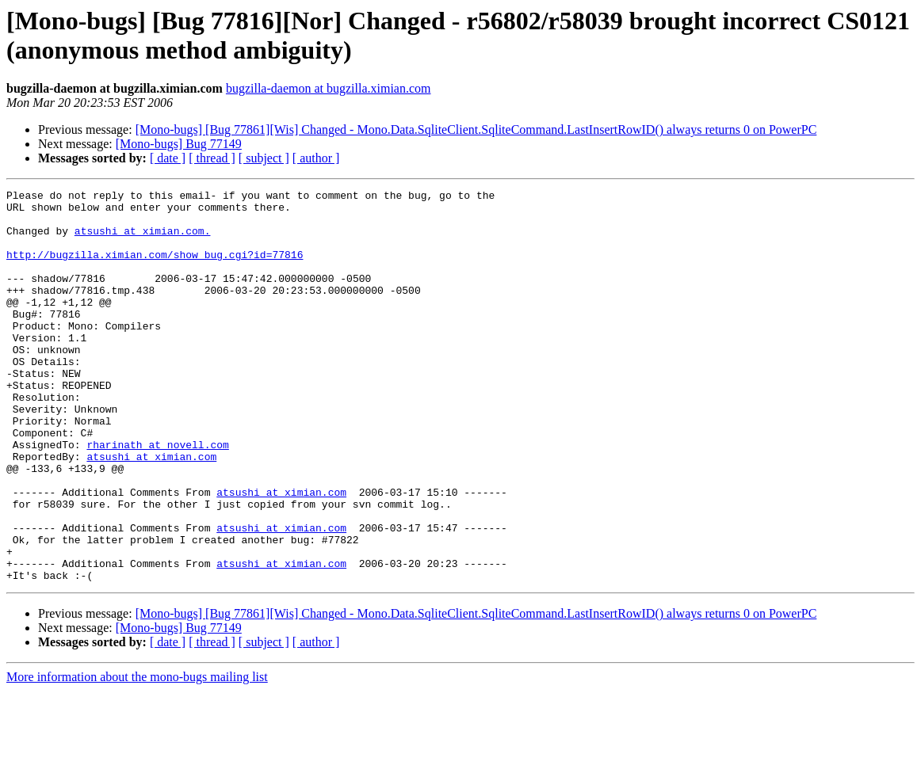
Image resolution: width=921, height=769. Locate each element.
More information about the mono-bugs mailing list (137, 755)
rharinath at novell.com (157, 496)
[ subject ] (264, 158)
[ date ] (167, 158)
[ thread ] (212, 158)
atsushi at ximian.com (151, 511)
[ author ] (316, 158)
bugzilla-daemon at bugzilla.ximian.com (328, 88)
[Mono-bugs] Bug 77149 (179, 143)
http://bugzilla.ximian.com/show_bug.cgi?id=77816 (154, 268)
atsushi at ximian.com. (143, 240)
